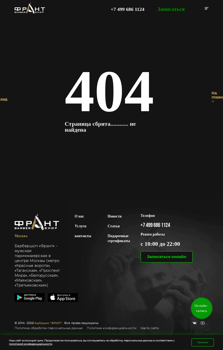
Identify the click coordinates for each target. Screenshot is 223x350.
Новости (115, 216)
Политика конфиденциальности (111, 328)
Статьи (114, 226)
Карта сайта (150, 328)
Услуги (80, 226)
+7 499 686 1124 (127, 9)
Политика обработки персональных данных (49, 328)
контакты (83, 236)
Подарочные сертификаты (119, 238)
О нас (79, 216)
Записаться (171, 9)
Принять (202, 342)
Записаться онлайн (166, 257)
